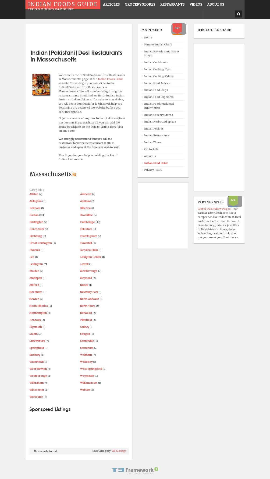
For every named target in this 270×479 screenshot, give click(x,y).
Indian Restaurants (156, 135)
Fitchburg (35, 236)
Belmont (34, 208)
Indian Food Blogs (156, 90)
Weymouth (87, 375)
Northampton (38, 313)
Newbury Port (89, 292)
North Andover (89, 299)
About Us (150, 156)
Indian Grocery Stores (158, 114)
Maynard (86, 278)
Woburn (85, 389)
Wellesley (86, 361)
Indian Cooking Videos (159, 76)
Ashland (85, 201)
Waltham (86, 354)
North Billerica (38, 306)
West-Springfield (91, 368)
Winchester (36, 389)
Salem (33, 333)
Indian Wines (152, 142)
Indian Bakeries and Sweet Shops (161, 53)
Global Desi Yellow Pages (214, 208)
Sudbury (34, 354)
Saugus (85, 333)
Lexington (36, 264)
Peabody (35, 320)
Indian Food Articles (157, 83)
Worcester (36, 396)
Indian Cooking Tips (157, 69)
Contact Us (151, 149)
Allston (33, 194)
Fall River (86, 229)
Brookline (86, 215)
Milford (34, 285)
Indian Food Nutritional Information (159, 105)
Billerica (85, 208)
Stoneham (86, 347)
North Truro (88, 306)
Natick (84, 285)
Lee (31, 257)
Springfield (36, 347)
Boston (34, 215)
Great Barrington (40, 243)
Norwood (86, 313)
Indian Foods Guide (110, 79)
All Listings (119, 450)
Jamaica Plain (89, 250)
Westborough (38, 375)
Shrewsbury (37, 340)
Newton (34, 299)
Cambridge (87, 222)
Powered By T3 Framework (135, 471)
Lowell (84, 264)
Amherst (85, 194)
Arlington (35, 201)
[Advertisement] (84, 35)
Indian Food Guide (156, 163)
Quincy (84, 326)
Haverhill (86, 243)
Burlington (36, 222)
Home (148, 37)
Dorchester (36, 229)
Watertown (36, 361)
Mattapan (35, 278)
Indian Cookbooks (156, 62)
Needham (35, 292)
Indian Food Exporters (159, 97)
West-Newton (38, 368)
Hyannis (34, 250)
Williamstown (88, 382)
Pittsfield (86, 320)
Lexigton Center (90, 257)
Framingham (88, 236)
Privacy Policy (153, 169)
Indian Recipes (153, 128)
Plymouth (35, 326)
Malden (34, 271)
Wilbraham (36, 382)
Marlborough (88, 271)
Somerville (87, 340)
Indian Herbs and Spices (160, 121)
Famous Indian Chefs (158, 44)
